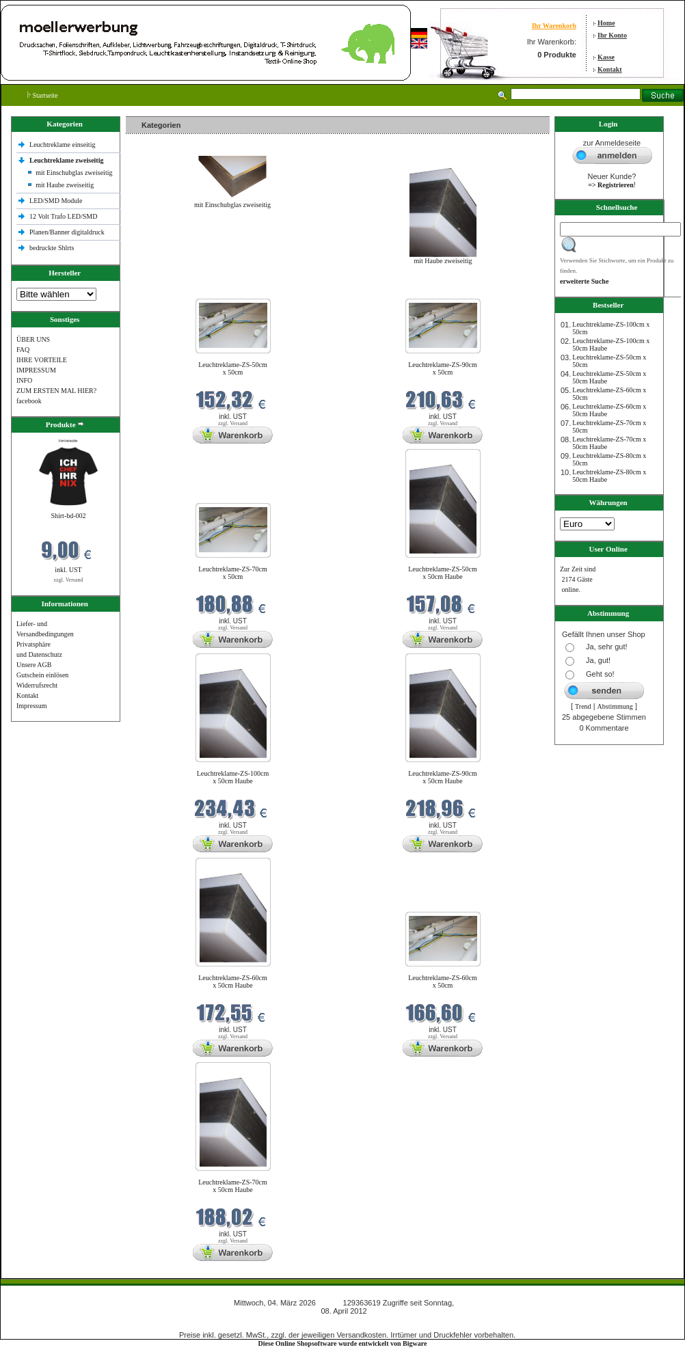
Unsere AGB (33, 664)
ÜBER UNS (33, 339)
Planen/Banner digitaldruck (67, 232)
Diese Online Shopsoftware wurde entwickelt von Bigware (342, 1343)
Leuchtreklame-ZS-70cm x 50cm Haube (232, 1185)
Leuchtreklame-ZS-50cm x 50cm (232, 368)
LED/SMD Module (56, 200)
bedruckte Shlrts (51, 248)
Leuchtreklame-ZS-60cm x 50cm (442, 981)
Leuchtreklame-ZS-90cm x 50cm (442, 368)
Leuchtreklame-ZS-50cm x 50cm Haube (442, 572)
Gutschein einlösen (42, 675)
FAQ (22, 349)
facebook (29, 401)
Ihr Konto (612, 35)
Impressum (31, 705)
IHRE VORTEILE (41, 360)
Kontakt (609, 69)
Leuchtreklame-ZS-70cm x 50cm (232, 572)
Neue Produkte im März (162, 290)
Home (606, 23)
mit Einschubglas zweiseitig (74, 172)
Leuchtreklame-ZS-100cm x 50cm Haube (233, 777)
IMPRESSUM (36, 370)
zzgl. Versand (68, 580)
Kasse (606, 57)
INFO (24, 380)
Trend (583, 706)
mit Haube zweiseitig (65, 185)
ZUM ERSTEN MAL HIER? (56, 390)
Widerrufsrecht (36, 685)
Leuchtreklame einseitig (63, 144)
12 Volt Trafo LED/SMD (63, 216)
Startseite (42, 95)
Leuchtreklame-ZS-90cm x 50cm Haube (442, 777)
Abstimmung (615, 706)
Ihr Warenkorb (554, 25)
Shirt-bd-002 (68, 515)
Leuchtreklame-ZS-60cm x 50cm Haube (232, 981)
